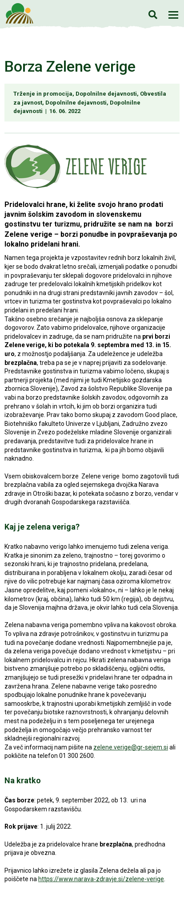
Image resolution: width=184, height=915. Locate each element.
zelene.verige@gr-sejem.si (130, 747)
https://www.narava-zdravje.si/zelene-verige (101, 879)
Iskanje (153, 14)
